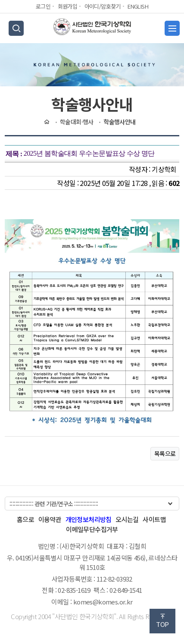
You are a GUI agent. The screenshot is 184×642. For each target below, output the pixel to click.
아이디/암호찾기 (102, 6)
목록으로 (165, 453)
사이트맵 (154, 519)
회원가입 (68, 6)
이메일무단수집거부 (92, 529)
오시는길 (127, 519)
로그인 (43, 6)
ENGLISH (138, 6)
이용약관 (50, 519)
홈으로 (25, 519)
